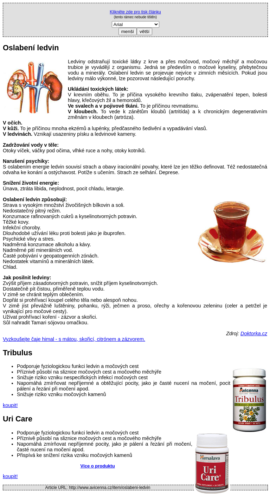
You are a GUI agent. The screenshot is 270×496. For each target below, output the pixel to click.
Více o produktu (97, 466)
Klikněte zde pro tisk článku (135, 11)
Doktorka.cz (253, 333)
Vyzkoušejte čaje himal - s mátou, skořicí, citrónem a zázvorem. (74, 339)
